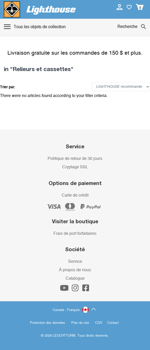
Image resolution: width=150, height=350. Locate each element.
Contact (113, 323)
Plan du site (80, 323)
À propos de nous (75, 270)
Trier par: (7, 87)
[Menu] (34, 27)
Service (75, 261)
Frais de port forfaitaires (75, 233)
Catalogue (75, 278)
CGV (98, 323)
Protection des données (47, 323)
